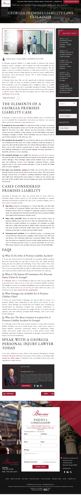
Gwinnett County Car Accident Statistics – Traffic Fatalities (66, 43)
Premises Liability (21, 59)
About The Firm (15, 479)
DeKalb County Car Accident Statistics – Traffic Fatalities (66, 55)
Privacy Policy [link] (47, 489)
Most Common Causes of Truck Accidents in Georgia (65, 80)
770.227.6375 (48, 1)
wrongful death (22, 162)
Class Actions (42, 5)
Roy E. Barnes (11, 59)
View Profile (26, 385)
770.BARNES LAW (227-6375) (42, 426)
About (18, 5)
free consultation (71, 1)
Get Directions (67, 469)
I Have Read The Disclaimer (50, 462)
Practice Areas (32, 5)
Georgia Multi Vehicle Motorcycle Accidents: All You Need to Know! (66, 92)
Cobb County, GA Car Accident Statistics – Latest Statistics (66, 68)
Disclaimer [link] (32, 489)
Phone (26, 442)
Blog (58, 5)
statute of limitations (29, 285)
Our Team (24, 5)
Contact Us (57, 1)
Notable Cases (51, 5)
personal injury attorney (46, 155)
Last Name (44, 434)
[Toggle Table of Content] (17, 98)
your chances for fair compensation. (26, 290)
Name (26, 434)
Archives (61, 128)
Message (27, 450)
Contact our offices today (15, 358)
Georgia (8, 280)
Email (43, 442)
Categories (61, 116)
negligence (25, 170)
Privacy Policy (33, 462)
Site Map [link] (39, 489)
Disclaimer (26, 462)
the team (13, 356)
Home (14, 5)
